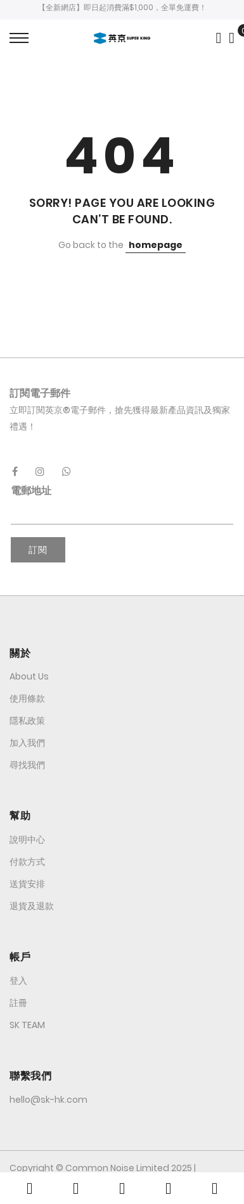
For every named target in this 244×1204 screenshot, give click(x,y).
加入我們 (27, 742)
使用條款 (27, 698)
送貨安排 (27, 884)
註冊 (18, 1002)
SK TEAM (27, 1025)
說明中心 (27, 839)
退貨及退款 (32, 906)
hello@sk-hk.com (48, 1099)
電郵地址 (31, 490)
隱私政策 (27, 720)
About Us (29, 676)
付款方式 (27, 861)
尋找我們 (27, 765)
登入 (18, 980)
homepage (156, 245)
